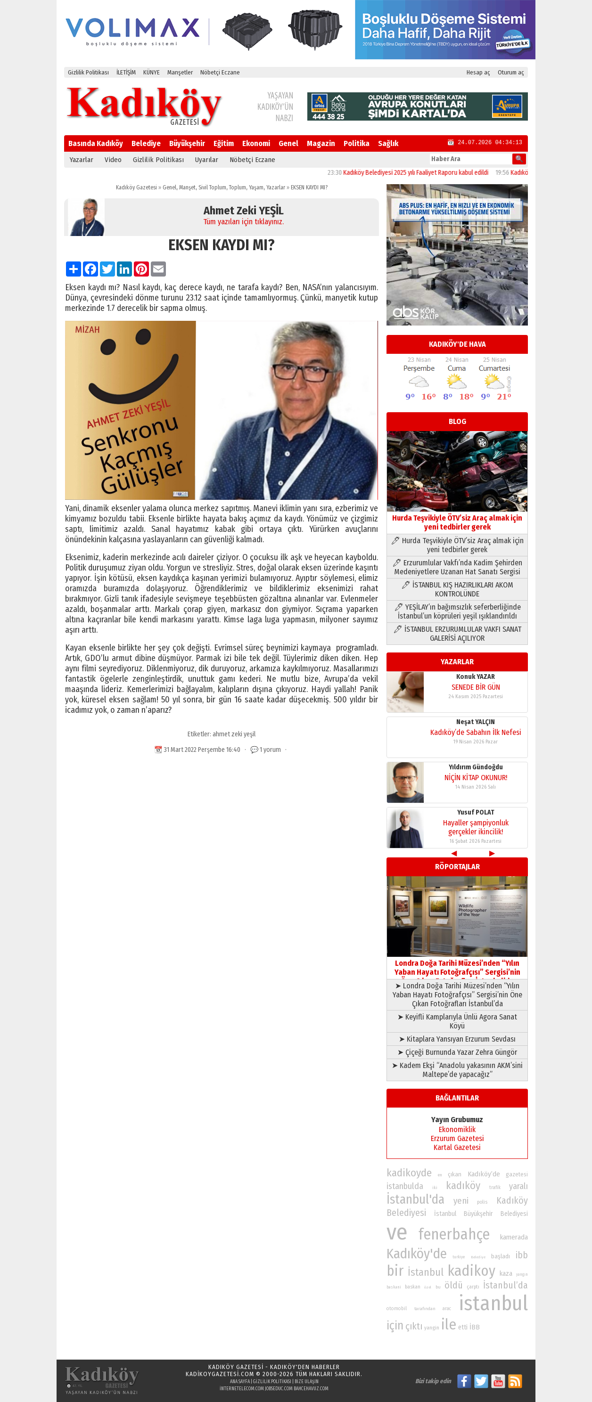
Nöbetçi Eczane (220, 72)
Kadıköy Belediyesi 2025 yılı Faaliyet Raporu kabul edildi (426, 173)
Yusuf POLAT (475, 812)
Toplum (237, 187)
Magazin (321, 143)
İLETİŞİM (126, 72)
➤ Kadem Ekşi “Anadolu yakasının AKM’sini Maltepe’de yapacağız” (457, 1070)
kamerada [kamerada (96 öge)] (514, 1237)
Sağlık (388, 143)
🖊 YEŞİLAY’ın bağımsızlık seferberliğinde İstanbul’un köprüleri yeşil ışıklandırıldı (457, 611)
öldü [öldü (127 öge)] (453, 1285)
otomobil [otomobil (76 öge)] (396, 1308)
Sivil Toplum (212, 187)
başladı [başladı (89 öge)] (500, 1256)
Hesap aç (478, 72)
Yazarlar (81, 159)
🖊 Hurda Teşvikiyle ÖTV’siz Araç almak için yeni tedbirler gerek (457, 545)
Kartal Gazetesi (457, 1147)
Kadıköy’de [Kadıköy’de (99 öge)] (484, 1174)
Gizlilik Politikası (88, 72)
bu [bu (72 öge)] (438, 1286)
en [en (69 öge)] (440, 1175)
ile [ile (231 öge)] (448, 1324)
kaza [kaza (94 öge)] (506, 1274)
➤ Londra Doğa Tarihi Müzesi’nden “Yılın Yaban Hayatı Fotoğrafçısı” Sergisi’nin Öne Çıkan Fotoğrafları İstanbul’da (457, 994)
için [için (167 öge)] (394, 1326)
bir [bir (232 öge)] (394, 1271)
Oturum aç (511, 72)
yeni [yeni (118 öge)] (461, 1201)
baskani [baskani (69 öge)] (393, 1287)
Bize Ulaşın (307, 1382)
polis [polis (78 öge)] (482, 1202)
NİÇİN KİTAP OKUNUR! (475, 777)
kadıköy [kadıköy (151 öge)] (463, 1185)
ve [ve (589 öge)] (397, 1232)
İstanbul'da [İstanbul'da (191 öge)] (415, 1199)
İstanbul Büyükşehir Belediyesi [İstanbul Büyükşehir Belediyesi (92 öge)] (481, 1214)
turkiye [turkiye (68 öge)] (458, 1257)
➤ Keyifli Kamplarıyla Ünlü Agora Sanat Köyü (457, 1021)
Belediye (146, 143)
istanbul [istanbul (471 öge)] (493, 1303)
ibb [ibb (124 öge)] (522, 1255)
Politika (357, 143)
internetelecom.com (242, 1389)
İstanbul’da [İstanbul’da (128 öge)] (505, 1285)
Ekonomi (256, 143)
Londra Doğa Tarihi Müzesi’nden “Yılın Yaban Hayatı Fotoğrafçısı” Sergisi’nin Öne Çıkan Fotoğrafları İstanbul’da (457, 968)
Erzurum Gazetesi (457, 1138)
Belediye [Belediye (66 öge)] (478, 1257)
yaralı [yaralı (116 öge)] (518, 1186)
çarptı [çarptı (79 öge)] (473, 1287)
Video (113, 159)
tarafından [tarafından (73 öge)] (425, 1309)
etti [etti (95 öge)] (463, 1327)
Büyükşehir (187, 143)
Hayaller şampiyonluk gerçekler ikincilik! (476, 827)
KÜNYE (151, 72)
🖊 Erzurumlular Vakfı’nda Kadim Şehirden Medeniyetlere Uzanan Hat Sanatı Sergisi (457, 567)
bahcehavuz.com (311, 1389)
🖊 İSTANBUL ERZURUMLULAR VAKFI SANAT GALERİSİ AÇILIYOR (457, 634)
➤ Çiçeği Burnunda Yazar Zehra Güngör (457, 1052)
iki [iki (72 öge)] (434, 1187)
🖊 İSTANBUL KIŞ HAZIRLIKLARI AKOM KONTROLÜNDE (457, 589)
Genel (288, 143)
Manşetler (180, 72)
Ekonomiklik (457, 1129)
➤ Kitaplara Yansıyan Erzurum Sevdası (457, 1039)
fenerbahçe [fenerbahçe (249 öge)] (454, 1234)
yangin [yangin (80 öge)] (431, 1327)
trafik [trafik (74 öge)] (495, 1187)
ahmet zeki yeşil (234, 734)
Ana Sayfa (240, 1382)
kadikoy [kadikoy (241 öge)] (471, 1271)
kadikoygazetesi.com (220, 1374)
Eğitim (224, 143)
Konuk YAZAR (475, 677)
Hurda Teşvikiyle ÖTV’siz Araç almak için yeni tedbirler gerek (457, 518)
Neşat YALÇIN (475, 722)
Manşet (187, 187)
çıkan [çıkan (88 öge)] (454, 1174)
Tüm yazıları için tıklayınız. (243, 221)
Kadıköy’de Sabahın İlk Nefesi (475, 732)
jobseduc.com (279, 1389)
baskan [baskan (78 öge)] (412, 1287)
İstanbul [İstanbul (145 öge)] (426, 1272)
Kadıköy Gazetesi (136, 187)
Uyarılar (206, 159)
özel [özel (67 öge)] (427, 1287)
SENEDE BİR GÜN (476, 687)
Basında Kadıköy (95, 143)
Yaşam (256, 187)
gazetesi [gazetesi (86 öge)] (517, 1174)
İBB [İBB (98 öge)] (474, 1327)
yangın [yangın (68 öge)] (522, 1274)
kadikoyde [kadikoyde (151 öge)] (409, 1172)
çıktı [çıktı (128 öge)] (413, 1326)
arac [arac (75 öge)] (447, 1309)
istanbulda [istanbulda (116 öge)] (404, 1186)
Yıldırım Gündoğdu (476, 767)
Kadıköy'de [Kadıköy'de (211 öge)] (416, 1254)
